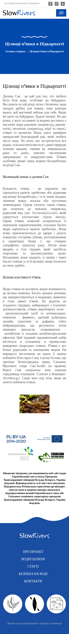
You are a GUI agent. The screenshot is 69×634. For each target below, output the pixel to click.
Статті (33, 566)
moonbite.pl (55, 623)
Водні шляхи (33, 559)
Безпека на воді (33, 574)
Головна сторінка (15, 51)
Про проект (33, 552)
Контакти (33, 581)
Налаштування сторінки (22, 3)
